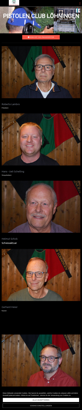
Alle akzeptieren (41, 400)
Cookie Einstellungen (41, 406)
